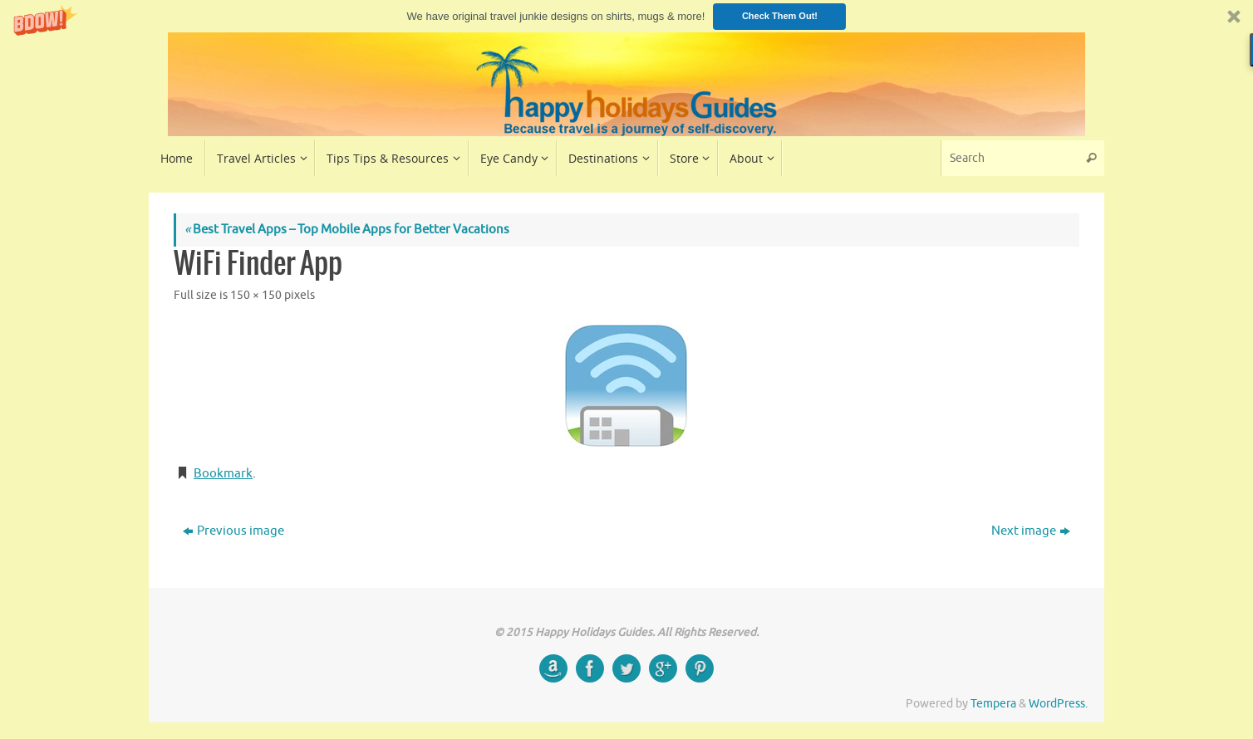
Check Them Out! (780, 16)
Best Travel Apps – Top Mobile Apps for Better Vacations (346, 229)
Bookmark (223, 474)
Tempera (993, 704)
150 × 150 (256, 295)
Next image (1030, 531)
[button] (626, 16)
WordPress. (1058, 704)
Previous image (233, 531)
